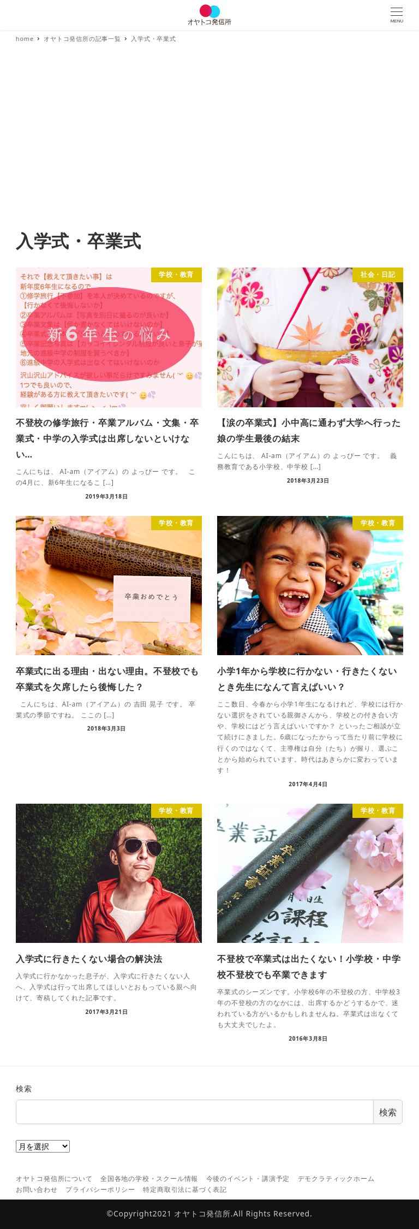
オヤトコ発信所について (54, 1178)
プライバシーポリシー (100, 1189)
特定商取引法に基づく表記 (185, 1189)
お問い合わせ (37, 1189)
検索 (24, 1088)
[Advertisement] (209, 147)
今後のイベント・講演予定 (248, 1178)
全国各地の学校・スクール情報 (149, 1178)
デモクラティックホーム (336, 1178)
